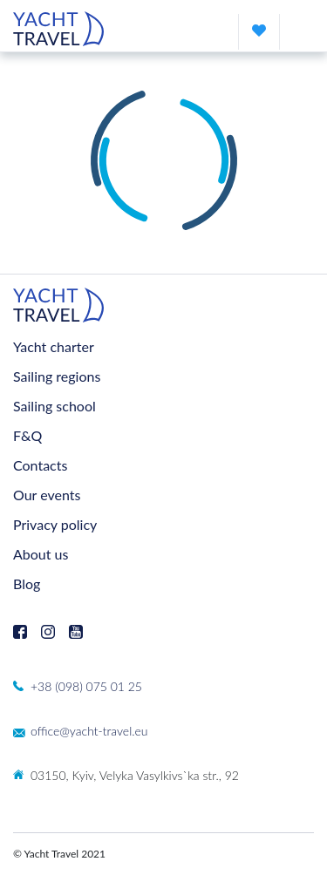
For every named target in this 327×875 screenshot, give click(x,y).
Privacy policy (55, 524)
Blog (26, 583)
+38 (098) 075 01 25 (86, 686)
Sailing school (54, 405)
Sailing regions (56, 376)
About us (40, 554)
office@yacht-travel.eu (89, 730)
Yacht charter (53, 346)
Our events (46, 494)
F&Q (27, 435)
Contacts (40, 465)
